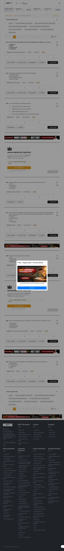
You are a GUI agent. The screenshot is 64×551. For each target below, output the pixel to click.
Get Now (32, 288)
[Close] (46, 262)
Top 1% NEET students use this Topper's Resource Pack (32, 283)
